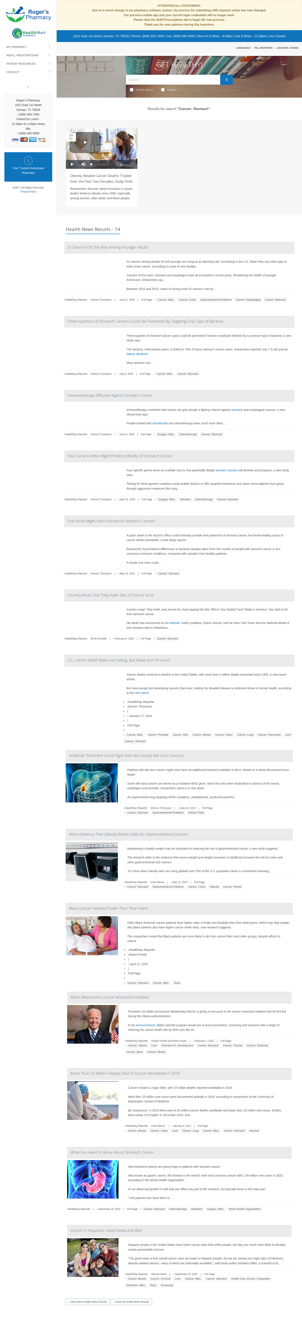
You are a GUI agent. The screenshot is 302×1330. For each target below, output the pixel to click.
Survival (254, 1130)
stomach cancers (227, 470)
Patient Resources (21, 63)
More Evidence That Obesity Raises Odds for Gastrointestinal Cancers (128, 834)
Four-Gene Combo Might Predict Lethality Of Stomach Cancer (119, 455)
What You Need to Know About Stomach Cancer (112, 1152)
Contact (13, 72)
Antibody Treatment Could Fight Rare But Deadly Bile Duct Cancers (126, 755)
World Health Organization (244, 1209)
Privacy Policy (28, 191)
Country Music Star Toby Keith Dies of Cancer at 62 (110, 595)
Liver (288, 734)
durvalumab (160, 423)
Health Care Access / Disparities (250, 1278)
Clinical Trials (196, 812)
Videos (169, 90)
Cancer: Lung (245, 734)
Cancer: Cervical (160, 1278)
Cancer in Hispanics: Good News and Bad (105, 1230)
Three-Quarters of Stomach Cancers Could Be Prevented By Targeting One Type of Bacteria (145, 321)
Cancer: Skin (180, 734)
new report (141, 692)
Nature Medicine (137, 354)
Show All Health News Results (131, 1301)
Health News (142, 90)
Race (177, 982)
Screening (167, 1285)
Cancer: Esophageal (248, 299)
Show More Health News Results (88, 1301)
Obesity (214, 886)
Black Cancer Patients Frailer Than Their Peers (108, 908)
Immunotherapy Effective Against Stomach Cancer (109, 395)
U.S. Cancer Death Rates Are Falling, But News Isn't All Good (118, 660)
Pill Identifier (263, 48)
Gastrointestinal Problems (216, 299)
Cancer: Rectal (232, 886)
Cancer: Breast (202, 734)
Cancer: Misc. (166, 299)
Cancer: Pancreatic (269, 734)
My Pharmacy (17, 46)
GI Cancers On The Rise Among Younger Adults (107, 247)
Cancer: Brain (134, 1052)
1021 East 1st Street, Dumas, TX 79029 (101, 36)
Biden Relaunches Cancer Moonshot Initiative (109, 997)
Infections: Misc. (136, 1285)
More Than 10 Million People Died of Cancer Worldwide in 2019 (124, 1073)
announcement (145, 1025)
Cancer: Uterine (137, 1045)
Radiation (197, 1209)
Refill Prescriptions (23, 55)
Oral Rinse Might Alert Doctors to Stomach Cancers (111, 520)
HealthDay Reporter (140, 702)
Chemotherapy (188, 434)
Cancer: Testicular (257, 1045)
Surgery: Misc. (166, 434)
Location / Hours (287, 48)
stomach (237, 409)
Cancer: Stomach (275, 299)
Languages (243, 48)
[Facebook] (28, 87)
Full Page (146, 299)
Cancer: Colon (187, 299)
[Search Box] (173, 80)
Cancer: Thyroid (232, 1045)
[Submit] (226, 80)
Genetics (185, 499)
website (175, 623)
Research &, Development (177, 1045)
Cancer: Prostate (158, 734)
